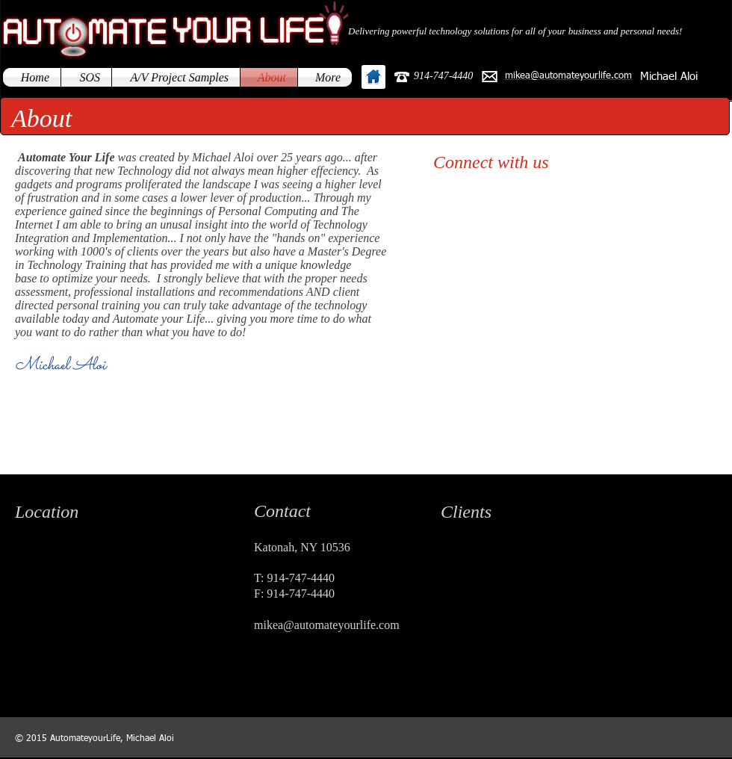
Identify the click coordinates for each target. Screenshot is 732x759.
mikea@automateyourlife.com (327, 625)
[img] (463, 562)
